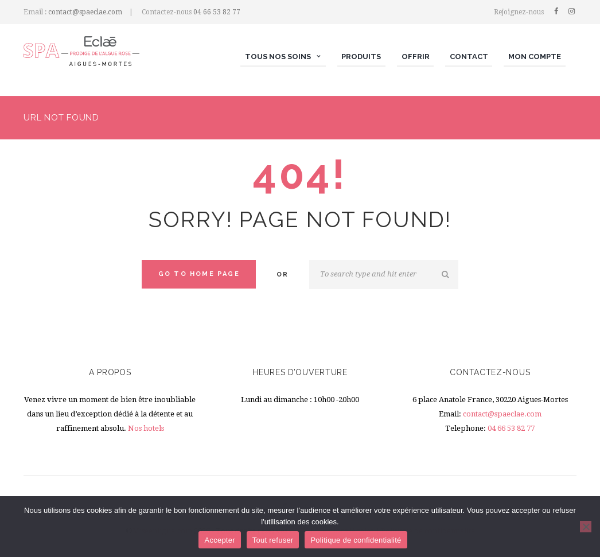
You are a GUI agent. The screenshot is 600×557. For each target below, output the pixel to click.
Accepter (219, 540)
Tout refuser (273, 540)
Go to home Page (199, 274)
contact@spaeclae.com (85, 12)
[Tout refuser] (585, 526)
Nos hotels (146, 428)
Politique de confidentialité (355, 540)
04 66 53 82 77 (216, 12)
